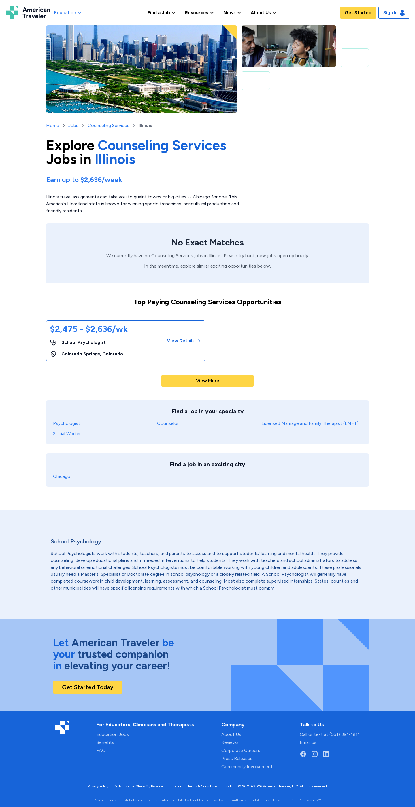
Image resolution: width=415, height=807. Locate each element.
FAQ (101, 750)
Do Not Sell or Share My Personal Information (148, 786)
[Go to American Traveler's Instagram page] (314, 754)
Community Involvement (247, 766)
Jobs (73, 125)
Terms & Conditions (202, 786)
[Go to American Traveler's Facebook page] (303, 754)
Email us (308, 742)
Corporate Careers (240, 750)
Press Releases (236, 758)
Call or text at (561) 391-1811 (330, 734)
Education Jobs (112, 734)
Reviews (230, 742)
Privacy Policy (98, 786)
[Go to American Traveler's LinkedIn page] (326, 754)
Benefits (105, 742)
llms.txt (228, 786)
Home (52, 125)
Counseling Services (108, 125)
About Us (231, 734)
